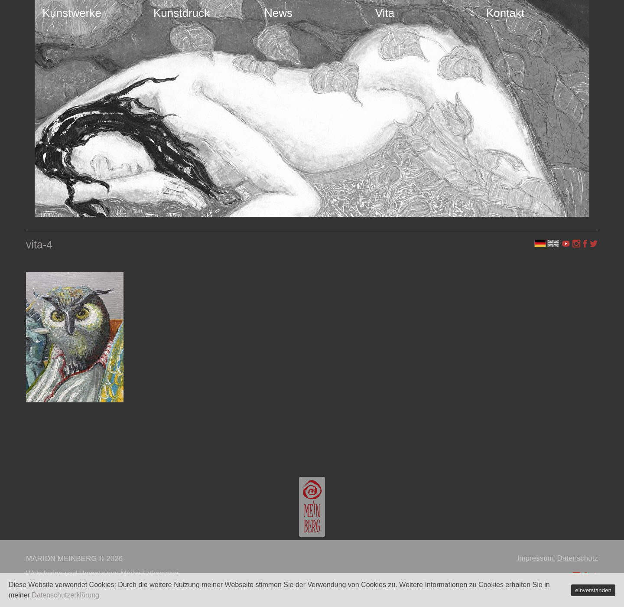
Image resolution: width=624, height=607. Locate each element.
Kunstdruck (181, 13)
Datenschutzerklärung (65, 595)
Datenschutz (577, 558)
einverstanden (593, 590)
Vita (384, 13)
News (278, 13)
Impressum (535, 558)
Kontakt (505, 13)
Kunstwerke (71, 13)
